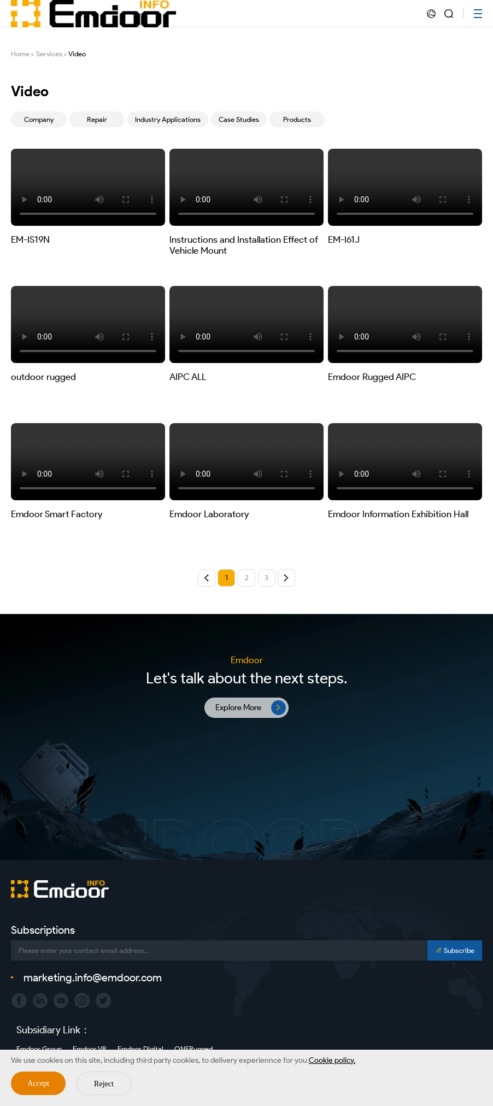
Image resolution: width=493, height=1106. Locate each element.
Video (77, 54)
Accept (38, 1083)
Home (20, 54)
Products (297, 119)
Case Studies (239, 119)
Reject (104, 1084)
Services (49, 54)
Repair (97, 119)
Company (39, 119)
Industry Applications (168, 119)
